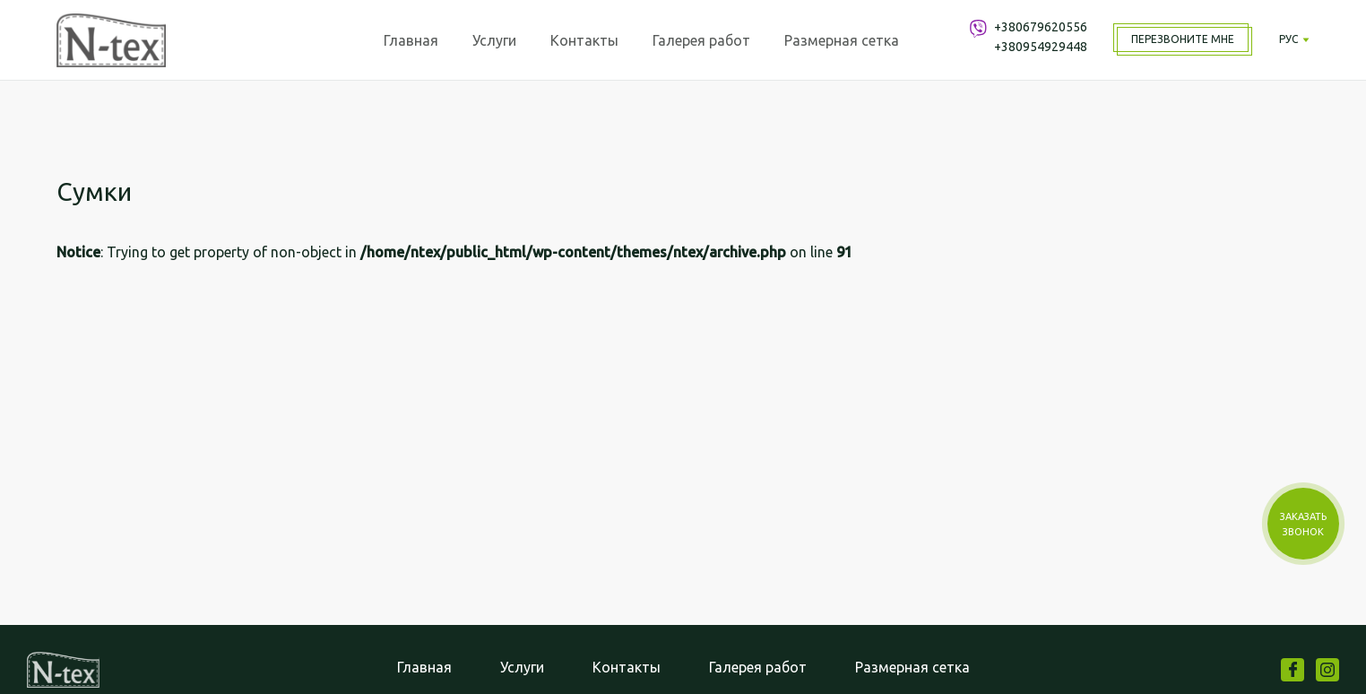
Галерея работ (701, 40)
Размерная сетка (841, 40)
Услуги (494, 40)
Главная (411, 40)
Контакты (584, 40)
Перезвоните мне (1182, 39)
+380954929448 (1040, 46)
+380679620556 (1040, 27)
